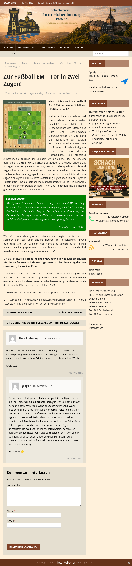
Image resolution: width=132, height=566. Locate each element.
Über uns (8, 47)
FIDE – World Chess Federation (106, 294)
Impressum (95, 324)
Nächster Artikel (70, 312)
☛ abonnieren (121, 249)
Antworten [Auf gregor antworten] (73, 458)
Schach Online (97, 298)
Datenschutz (96, 327)
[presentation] (33, 537)
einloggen (94, 269)
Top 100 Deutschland (101, 310)
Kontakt (79, 47)
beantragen (95, 273)
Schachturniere (97, 306)
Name (10, 511)
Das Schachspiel (27, 47)
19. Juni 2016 (15, 93)
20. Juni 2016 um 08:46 (42, 386)
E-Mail (10, 521)
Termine (64, 47)
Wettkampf (48, 47)
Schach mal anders (60, 93)
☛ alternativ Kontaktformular (112, 220)
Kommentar (13, 485)
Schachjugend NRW (100, 302)
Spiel (25, 62)
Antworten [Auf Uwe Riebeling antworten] (76, 372)
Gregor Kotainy (35, 93)
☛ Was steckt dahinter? (115, 245)
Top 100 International (101, 314)
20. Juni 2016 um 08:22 (50, 339)
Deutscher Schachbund (102, 291)
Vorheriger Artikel (19, 312)
